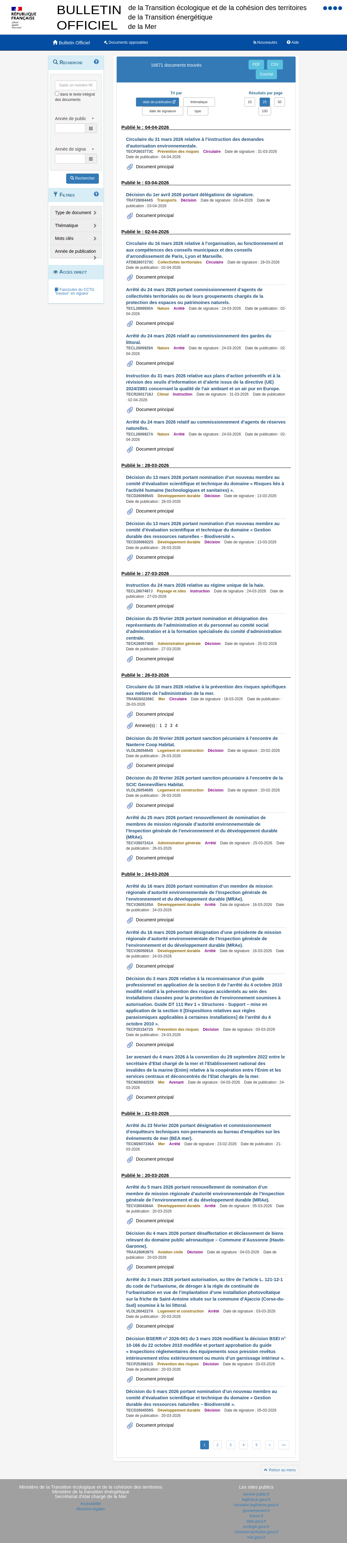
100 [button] (265, 111)
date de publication (157, 102)
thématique (198, 102)
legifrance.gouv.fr (256, 1499)
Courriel (266, 74)
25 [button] (265, 102)
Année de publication (75, 251)
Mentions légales (91, 1509)
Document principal (154, 166)
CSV (275, 64)
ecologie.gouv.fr (256, 1526)
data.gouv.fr (256, 1521)
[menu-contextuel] (57, 94)
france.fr (256, 1516)
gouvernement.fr (256, 1510)
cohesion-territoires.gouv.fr (256, 1532)
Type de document (73, 212)
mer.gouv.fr (256, 1537)
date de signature (162, 111)
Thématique (66, 225)
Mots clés (64, 238)
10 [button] (250, 102)
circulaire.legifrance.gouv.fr (256, 1505)
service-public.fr (256, 1494)
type (198, 111)
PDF (256, 64)
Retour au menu (280, 1470)
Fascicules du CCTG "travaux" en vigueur (74, 291)
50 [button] (279, 102)
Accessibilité (90, 1503)
